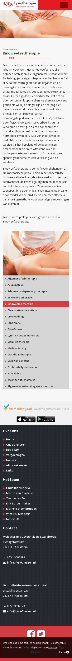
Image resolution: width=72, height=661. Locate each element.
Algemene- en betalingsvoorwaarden (29, 386)
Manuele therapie (17, 342)
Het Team (11, 450)
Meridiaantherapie (18, 354)
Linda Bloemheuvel (17, 488)
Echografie (13, 323)
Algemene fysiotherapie (21, 278)
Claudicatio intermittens (21, 310)
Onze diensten (14, 444)
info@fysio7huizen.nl (21, 562)
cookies (52, 647)
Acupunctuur (14, 285)
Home (8, 439)
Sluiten (63, 652)
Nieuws (9, 460)
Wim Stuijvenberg (16, 514)
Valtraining (13, 373)
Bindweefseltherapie (19, 304)
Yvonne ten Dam (15, 498)
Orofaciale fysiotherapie (21, 367)
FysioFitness (13, 329)
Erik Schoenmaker (16, 503)
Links (8, 470)
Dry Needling (14, 316)
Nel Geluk (11, 519)
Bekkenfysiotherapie (19, 297)
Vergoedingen (14, 455)
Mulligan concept (17, 361)
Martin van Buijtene (18, 493)
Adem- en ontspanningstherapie (26, 291)
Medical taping (15, 348)
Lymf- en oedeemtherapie (22, 335)
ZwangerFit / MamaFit (20, 380)
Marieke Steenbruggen (20, 508)
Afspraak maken (15, 465)
